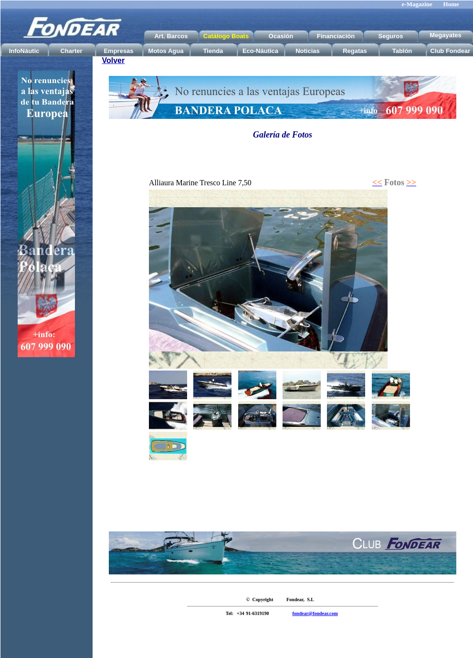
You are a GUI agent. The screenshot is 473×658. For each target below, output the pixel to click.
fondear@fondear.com (315, 613)
